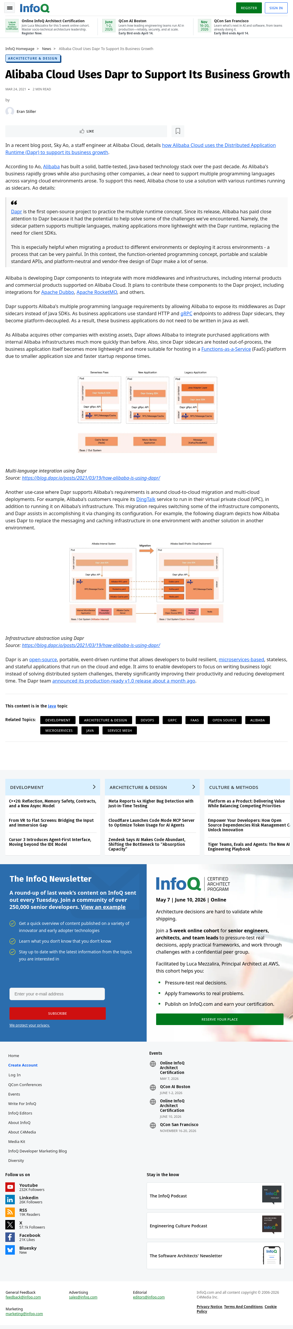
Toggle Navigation (11, 7)
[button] (56, 1015)
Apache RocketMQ (97, 291)
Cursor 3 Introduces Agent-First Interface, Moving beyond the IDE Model (50, 843)
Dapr (17, 211)
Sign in (275, 7)
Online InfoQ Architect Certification (172, 1070)
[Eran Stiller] (10, 110)
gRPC (187, 313)
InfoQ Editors (21, 1115)
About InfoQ (20, 1125)
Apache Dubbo (58, 291)
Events (15, 1096)
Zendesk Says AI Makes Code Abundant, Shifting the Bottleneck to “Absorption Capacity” (147, 845)
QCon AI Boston (175, 1089)
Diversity (17, 1162)
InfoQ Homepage (20, 47)
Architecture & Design (33, 57)
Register (248, 7)
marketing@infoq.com (25, 1317)
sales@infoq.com (83, 1300)
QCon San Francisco (179, 1127)
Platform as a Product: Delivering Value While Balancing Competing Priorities (247, 804)
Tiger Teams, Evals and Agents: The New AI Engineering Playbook (249, 847)
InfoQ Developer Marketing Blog (38, 1153)
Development (58, 720)
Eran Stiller (27, 110)
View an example (103, 908)
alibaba (258, 720)
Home (14, 1058)
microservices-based (242, 659)
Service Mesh (120, 730)
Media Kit (17, 1144)
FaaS (195, 720)
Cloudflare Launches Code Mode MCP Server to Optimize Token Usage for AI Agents (152, 823)
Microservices (59, 730)
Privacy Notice (209, 1310)
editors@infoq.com (149, 1300)
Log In (15, 1077)
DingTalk (146, 498)
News (47, 47)
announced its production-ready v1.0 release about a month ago (155, 680)
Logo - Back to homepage (35, 6)
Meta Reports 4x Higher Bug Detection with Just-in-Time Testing (151, 804)
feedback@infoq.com (23, 1300)
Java (53, 705)
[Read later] (41, 130)
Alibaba (52, 166)
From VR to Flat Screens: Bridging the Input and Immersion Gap (51, 823)
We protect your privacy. (29, 1027)
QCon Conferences (26, 1087)
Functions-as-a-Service (227, 348)
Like (21, 130)
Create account (23, 1067)
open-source (43, 659)
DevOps (148, 720)
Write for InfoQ (23, 1106)
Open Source (225, 720)
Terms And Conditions (243, 1310)
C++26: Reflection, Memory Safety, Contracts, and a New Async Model (53, 804)
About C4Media (23, 1134)
